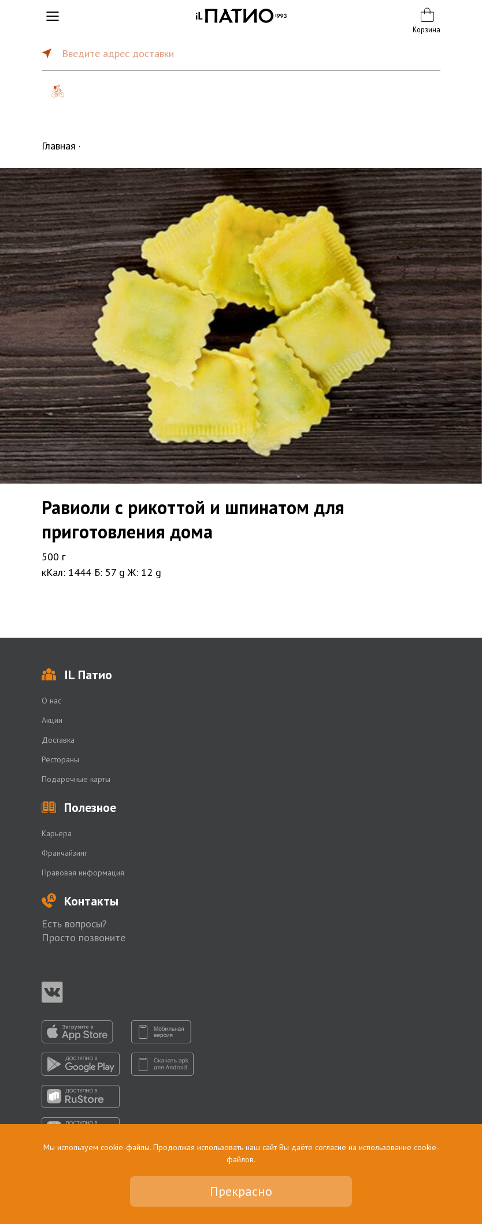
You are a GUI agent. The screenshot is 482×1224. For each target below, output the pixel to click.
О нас (51, 700)
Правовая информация (83, 872)
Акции (52, 720)
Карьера (57, 833)
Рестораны (60, 759)
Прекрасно (241, 1191)
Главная (59, 145)
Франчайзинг (64, 853)
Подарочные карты (76, 779)
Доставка (58, 740)
